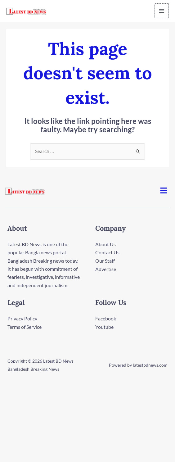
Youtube (104, 327)
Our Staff (105, 261)
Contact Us (107, 253)
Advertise (105, 269)
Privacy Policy (22, 319)
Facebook (105, 319)
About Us (105, 244)
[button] (164, 191)
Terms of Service (24, 327)
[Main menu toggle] (161, 11)
